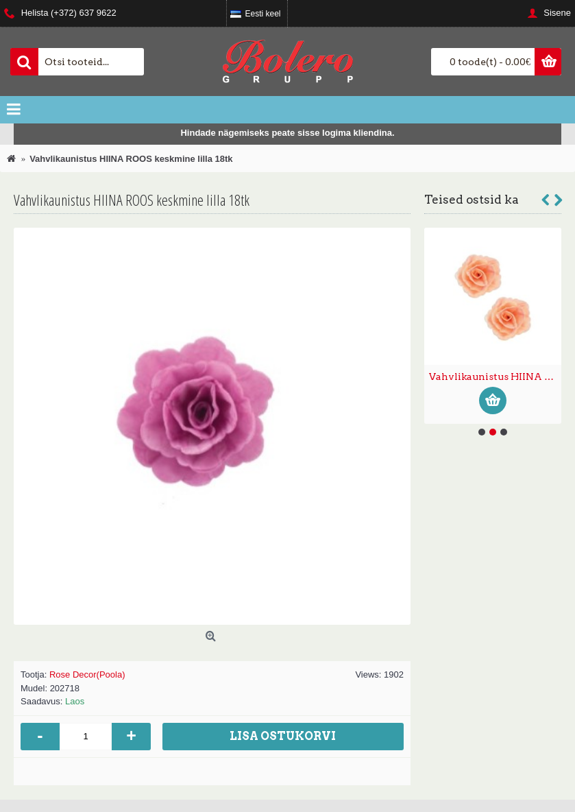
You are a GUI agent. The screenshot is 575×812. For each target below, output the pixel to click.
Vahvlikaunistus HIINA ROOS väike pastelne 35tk (495, 376)
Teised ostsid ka (471, 199)
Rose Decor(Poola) (87, 674)
